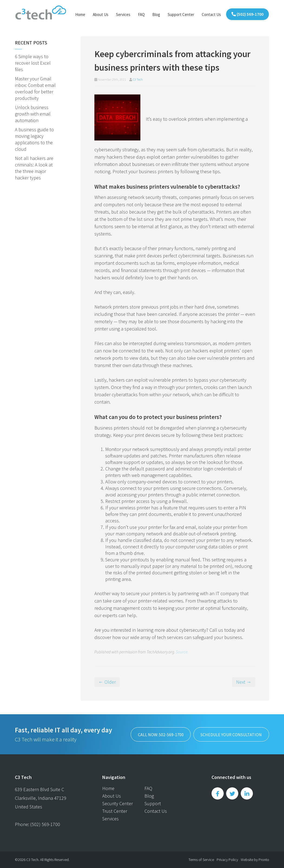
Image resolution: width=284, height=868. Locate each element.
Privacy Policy (227, 859)
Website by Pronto (255, 859)
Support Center (181, 14)
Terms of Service (201, 859)
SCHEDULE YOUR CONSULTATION (231, 734)
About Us (100, 14)
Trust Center (114, 811)
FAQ (141, 14)
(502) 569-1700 (247, 14)
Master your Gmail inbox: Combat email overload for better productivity (35, 88)
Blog (156, 14)
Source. (182, 651)
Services (123, 14)
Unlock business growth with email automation (33, 113)
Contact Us (211, 14)
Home (80, 14)
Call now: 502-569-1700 (160, 734)
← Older (107, 682)
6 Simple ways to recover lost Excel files (33, 63)
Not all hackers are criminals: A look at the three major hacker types (34, 168)
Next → (243, 682)
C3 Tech (138, 79)
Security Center (117, 803)
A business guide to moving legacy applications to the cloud (34, 139)
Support (152, 803)
